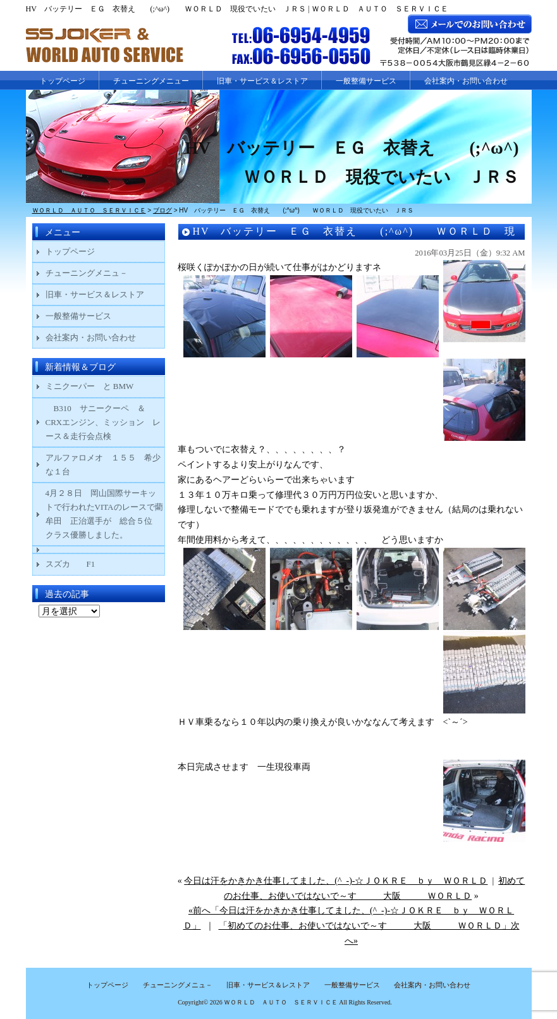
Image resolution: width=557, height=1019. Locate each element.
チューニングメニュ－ (87, 273)
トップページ (62, 81)
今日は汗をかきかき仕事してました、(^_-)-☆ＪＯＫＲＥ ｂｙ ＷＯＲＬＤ (335, 881)
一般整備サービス (366, 81)
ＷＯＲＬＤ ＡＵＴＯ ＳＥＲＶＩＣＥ (281, 1002)
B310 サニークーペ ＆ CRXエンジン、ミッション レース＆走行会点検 (103, 422)
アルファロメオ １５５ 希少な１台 (103, 464)
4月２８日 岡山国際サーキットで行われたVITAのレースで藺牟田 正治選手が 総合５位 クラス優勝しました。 (104, 514)
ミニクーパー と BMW (90, 386)
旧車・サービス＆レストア (262, 81)
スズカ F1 (79, 564)
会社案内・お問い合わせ (466, 81)
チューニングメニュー (151, 81)
